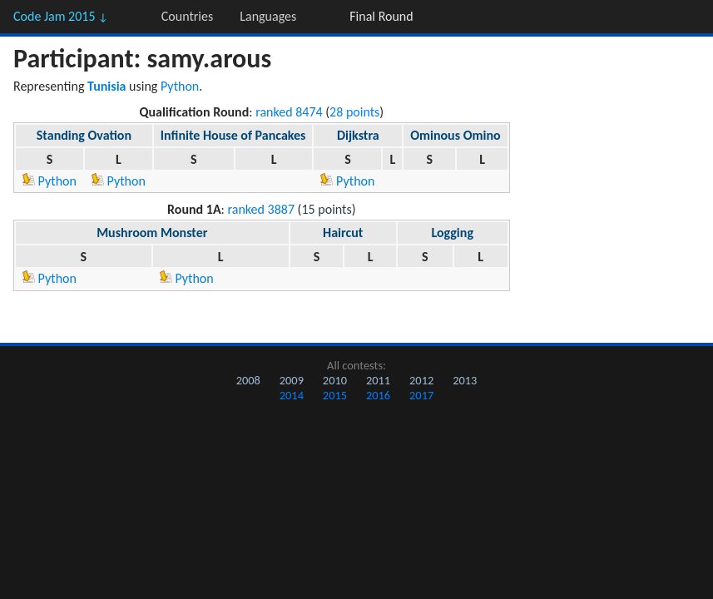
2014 (292, 395)
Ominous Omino (455, 135)
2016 (378, 395)
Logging (452, 232)
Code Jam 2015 (60, 16)
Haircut (343, 232)
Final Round (381, 16)
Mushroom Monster (152, 232)
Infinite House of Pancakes (233, 135)
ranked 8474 (289, 112)
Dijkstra (358, 135)
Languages (268, 16)
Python (180, 86)
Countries (187, 16)
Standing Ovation (84, 135)
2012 (421, 380)
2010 (335, 380)
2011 (378, 380)
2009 (292, 380)
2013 (465, 380)
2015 (335, 395)
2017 (421, 395)
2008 (248, 380)
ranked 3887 (261, 209)
